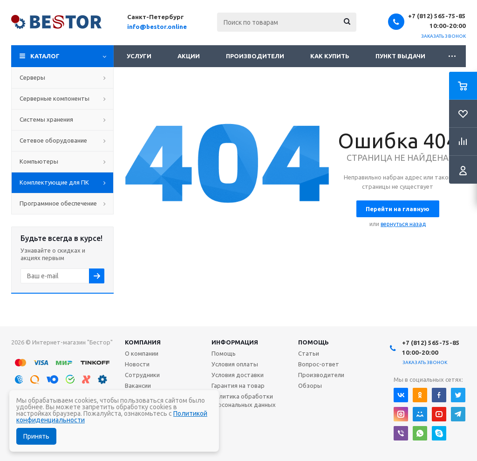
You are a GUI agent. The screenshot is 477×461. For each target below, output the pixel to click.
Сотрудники (142, 375)
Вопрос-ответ (318, 364)
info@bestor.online (157, 26)
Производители (255, 56)
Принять (36, 436)
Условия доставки (237, 375)
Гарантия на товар (238, 385)
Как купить (329, 56)
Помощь (313, 342)
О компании (141, 353)
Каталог (45, 56)
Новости (137, 364)
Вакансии (138, 385)
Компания (143, 342)
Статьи (308, 353)
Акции (188, 56)
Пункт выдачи (400, 56)
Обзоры (310, 385)
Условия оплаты (234, 364)
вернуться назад (403, 224)
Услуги (139, 56)
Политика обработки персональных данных (243, 400)
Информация (234, 342)
